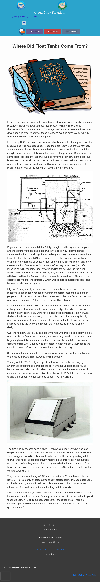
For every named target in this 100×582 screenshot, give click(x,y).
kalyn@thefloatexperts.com (50, 549)
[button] (24, 23)
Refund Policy (78, 575)
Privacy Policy (91, 575)
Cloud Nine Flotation (49, 13)
